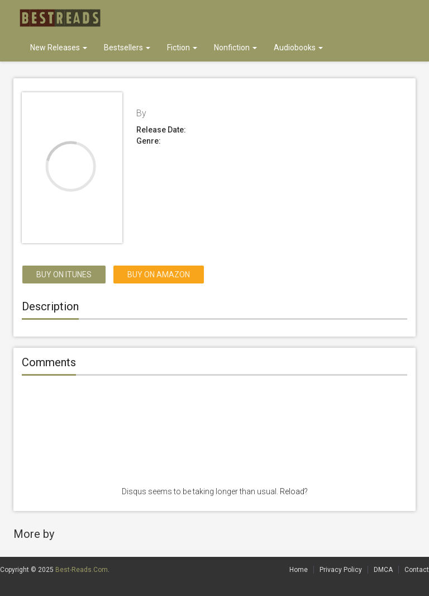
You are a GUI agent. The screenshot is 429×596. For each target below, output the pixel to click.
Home (298, 570)
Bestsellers (127, 47)
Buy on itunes (64, 274)
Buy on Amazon (158, 274)
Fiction (182, 47)
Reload (292, 491)
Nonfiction (235, 47)
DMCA (383, 570)
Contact (416, 570)
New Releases (58, 47)
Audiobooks (298, 47)
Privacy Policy (341, 570)
